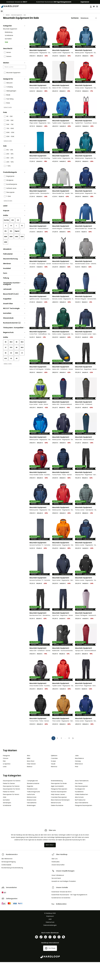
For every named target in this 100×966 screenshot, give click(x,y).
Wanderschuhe (32, 793)
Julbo (77, 759)
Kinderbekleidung (57, 784)
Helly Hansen (31, 768)
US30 (11, 240)
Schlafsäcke (9, 39)
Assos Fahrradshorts (81, 784)
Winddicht (14, 253)
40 (11, 356)
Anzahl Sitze (14, 307)
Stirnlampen (7, 806)
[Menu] (2, 11)
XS (18, 224)
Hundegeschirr (80, 793)
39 (5, 356)
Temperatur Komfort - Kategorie (14, 287)
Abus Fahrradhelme (81, 806)
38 (16, 351)
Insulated (14, 272)
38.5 (22, 351)
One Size (6, 224)
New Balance (79, 762)
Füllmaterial (14, 258)
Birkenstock (79, 768)
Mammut (54, 770)
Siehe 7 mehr (8, 367)
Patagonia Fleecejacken (59, 793)
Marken (8, 18)
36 (16, 345)
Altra (28, 759)
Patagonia (6, 759)
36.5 (22, 345)
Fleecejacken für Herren (11, 798)
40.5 (16, 356)
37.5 (11, 351)
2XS (12, 224)
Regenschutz (14, 336)
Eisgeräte (30, 790)
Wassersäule (14, 322)
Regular (17, 235)
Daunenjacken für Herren (11, 793)
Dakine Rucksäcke (57, 809)
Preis (14, 116)
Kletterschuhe (31, 801)
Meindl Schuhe (56, 806)
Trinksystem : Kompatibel (14, 331)
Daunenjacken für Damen (11, 784)
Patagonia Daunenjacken (83, 809)
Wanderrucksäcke (33, 787)
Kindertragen (31, 809)
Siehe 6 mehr (8, 144)
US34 (22, 240)
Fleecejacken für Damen (11, 790)
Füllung (14, 282)
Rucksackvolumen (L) (14, 327)
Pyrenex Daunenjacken (59, 795)
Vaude (53, 768)
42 (11, 362)
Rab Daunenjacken (81, 790)
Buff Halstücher (80, 804)
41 (22, 356)
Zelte (4, 801)
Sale (6, 46)
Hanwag (78, 765)
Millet (28, 762)
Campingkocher (32, 784)
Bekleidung (8, 36)
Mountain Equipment (16, 18)
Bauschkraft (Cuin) (14, 298)
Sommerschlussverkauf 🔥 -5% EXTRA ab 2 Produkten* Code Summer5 (50, 15)
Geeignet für (14, 83)
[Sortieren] (88, 22)
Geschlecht (14, 52)
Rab (4, 765)
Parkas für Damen (9, 787)
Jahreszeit (14, 293)
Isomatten (8, 42)
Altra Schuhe (79, 801)
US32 (16, 240)
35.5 (11, 345)
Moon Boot (30, 765)
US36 (5, 246)
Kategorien (14, 30)
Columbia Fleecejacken (59, 801)
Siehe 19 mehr (8, 204)
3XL (11, 235)
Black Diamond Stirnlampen (60, 804)
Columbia (54, 762)
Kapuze (14, 214)
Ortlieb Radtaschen (81, 798)
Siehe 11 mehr (8, 111)
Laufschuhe (31, 798)
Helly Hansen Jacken (58, 798)
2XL (5, 235)
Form (14, 277)
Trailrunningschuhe (33, 795)
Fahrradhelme (31, 806)
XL (22, 229)
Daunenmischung (14, 262)
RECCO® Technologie (14, 312)
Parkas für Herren (9, 795)
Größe (14, 219)
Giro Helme (79, 787)
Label (14, 210)
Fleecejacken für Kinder (59, 787)
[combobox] (15, 71)
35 (5, 345)
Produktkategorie (14, 176)
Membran (14, 267)
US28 (5, 240)
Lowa (4, 770)
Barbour (29, 770)
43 (16, 362)
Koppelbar (14, 303)
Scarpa (53, 765)
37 (5, 351)
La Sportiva (6, 768)
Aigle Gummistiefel (57, 790)
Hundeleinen (79, 795)
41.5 (5, 362)
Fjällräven (54, 759)
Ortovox (5, 762)
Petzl (76, 770)
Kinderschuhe (31, 804)
